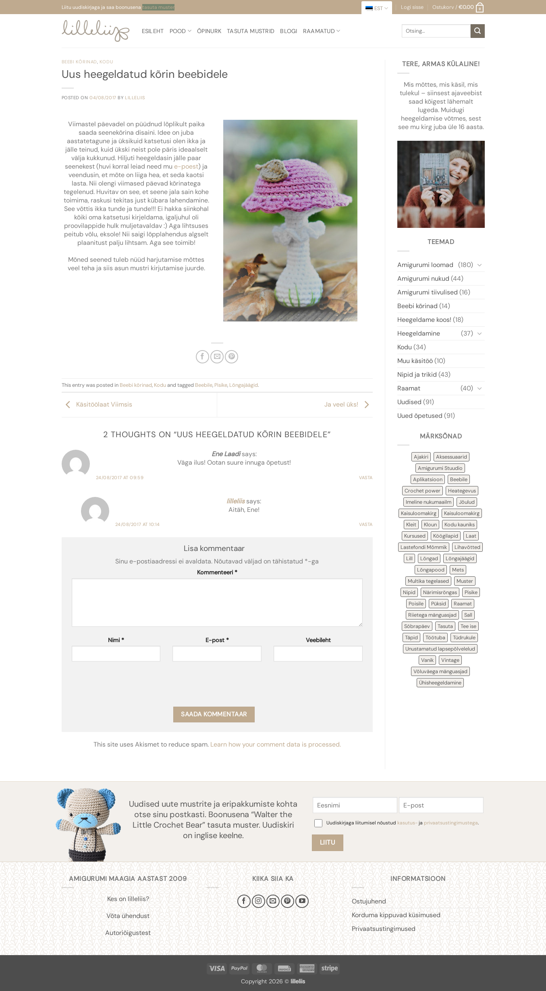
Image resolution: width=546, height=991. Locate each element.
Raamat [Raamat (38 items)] (463, 603)
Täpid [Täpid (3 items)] (411, 637)
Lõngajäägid (243, 385)
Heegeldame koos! (424, 319)
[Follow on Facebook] (244, 901)
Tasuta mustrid (250, 31)
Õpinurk (209, 31)
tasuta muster (158, 7)
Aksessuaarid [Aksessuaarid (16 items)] (451, 456)
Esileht (153, 31)
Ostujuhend (369, 901)
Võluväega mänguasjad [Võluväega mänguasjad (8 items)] (440, 671)
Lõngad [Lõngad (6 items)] (429, 558)
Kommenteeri (217, 572)
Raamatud (321, 31)
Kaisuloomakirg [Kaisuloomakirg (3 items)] (462, 513)
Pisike (220, 385)
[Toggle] (480, 264)
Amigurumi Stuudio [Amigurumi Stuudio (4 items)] (440, 468)
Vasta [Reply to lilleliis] (366, 524)
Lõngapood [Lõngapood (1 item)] (430, 569)
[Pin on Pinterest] (231, 356)
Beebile (203, 385)
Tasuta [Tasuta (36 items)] (445, 626)
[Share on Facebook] (202, 356)
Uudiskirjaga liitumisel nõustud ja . (402, 823)
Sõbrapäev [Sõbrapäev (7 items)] (417, 626)
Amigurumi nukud (423, 278)
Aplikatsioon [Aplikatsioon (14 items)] (427, 479)
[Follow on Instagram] (258, 901)
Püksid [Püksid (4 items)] (438, 603)
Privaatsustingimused (383, 928)
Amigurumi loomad (425, 265)
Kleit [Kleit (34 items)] (411, 524)
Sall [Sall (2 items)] (468, 614)
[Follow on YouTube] (302, 901)
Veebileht (318, 640)
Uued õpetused (419, 415)
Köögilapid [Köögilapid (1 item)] (445, 535)
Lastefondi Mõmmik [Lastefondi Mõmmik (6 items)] (424, 547)
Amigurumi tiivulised (427, 292)
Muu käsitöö (415, 361)
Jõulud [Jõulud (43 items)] (467, 502)
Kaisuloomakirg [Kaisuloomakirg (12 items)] (418, 513)
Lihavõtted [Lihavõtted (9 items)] (467, 547)
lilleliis (135, 97)
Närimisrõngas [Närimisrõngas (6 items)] (440, 592)
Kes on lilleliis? (128, 899)
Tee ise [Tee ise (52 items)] (468, 626)
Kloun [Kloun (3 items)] (430, 524)
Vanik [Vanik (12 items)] (427, 660)
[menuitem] (376, 8)
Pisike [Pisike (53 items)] (471, 592)
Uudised (409, 402)
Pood (181, 31)
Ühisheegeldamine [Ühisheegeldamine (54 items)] (440, 682)
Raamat (408, 388)
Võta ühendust (127, 916)
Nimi (116, 640)
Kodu (106, 62)
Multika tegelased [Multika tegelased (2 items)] (428, 581)
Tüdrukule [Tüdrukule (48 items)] (464, 637)
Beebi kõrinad (79, 62)
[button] (458, 7)
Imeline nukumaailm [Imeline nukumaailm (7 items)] (428, 502)
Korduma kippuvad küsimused (396, 915)
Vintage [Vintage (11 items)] (450, 660)
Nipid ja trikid (417, 374)
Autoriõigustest (128, 932)
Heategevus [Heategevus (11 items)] (462, 490)
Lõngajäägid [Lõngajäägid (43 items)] (460, 558)
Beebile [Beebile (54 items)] (458, 479)
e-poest (186, 166)
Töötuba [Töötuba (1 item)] (435, 637)
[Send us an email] (273, 901)
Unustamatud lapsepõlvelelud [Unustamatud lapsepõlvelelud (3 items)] (440, 648)
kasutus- (408, 823)
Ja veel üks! (348, 404)
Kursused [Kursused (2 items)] (415, 535)
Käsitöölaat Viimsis (97, 404)
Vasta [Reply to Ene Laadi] (366, 477)
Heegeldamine (418, 333)
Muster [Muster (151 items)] (465, 581)
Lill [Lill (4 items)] (409, 558)
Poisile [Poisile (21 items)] (416, 603)
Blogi (288, 31)
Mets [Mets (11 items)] (458, 569)
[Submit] (477, 31)
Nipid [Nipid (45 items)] (409, 592)
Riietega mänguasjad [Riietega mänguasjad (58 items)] (432, 614)
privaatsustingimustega (451, 823)
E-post (217, 640)
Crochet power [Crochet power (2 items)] (422, 490)
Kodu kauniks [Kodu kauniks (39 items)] (459, 524)
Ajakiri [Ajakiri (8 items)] (421, 456)
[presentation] (133, 687)
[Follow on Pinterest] (287, 901)
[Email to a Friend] (217, 356)
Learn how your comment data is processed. (275, 744)
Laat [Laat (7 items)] (471, 535)
